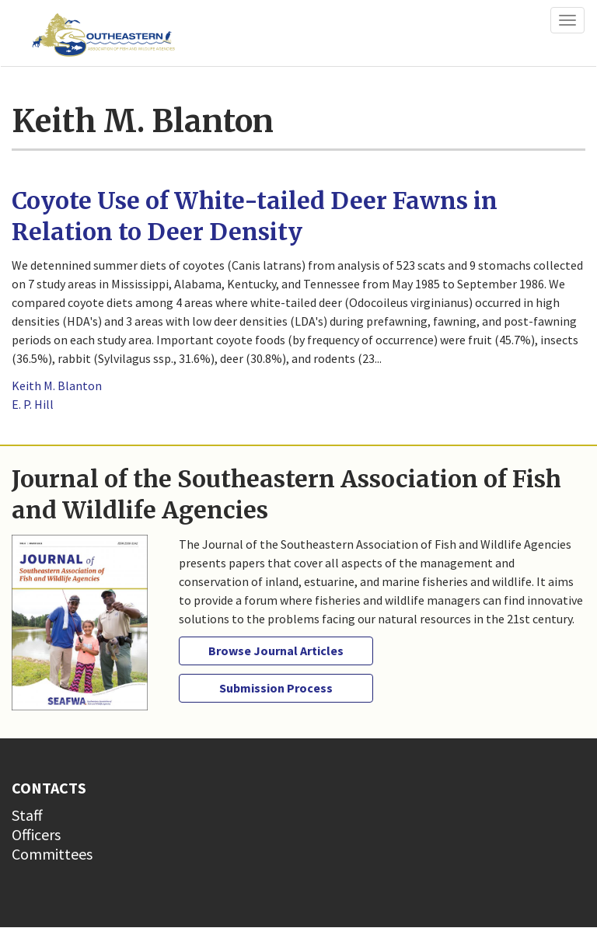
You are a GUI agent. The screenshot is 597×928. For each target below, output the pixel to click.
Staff (27, 815)
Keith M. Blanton (57, 385)
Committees (52, 854)
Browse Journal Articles (276, 650)
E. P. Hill (33, 404)
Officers (36, 834)
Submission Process (276, 688)
